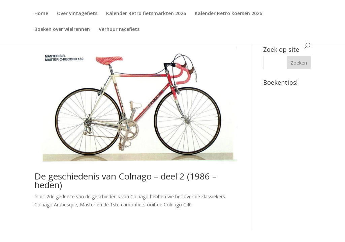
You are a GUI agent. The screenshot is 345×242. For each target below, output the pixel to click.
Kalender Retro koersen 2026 (228, 13)
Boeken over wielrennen (62, 29)
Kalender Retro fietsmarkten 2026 (146, 13)
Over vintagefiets (77, 13)
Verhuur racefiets (119, 29)
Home (41, 13)
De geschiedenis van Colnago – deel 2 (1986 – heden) (125, 180)
